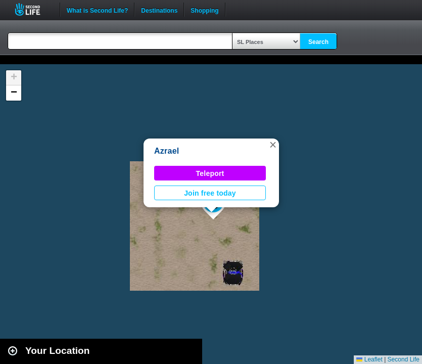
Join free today (210, 193)
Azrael (166, 151)
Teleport (210, 173)
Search (318, 42)
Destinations (159, 9)
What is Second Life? (97, 9)
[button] (273, 145)
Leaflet (369, 359)
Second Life (33, 9)
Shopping (204, 9)
